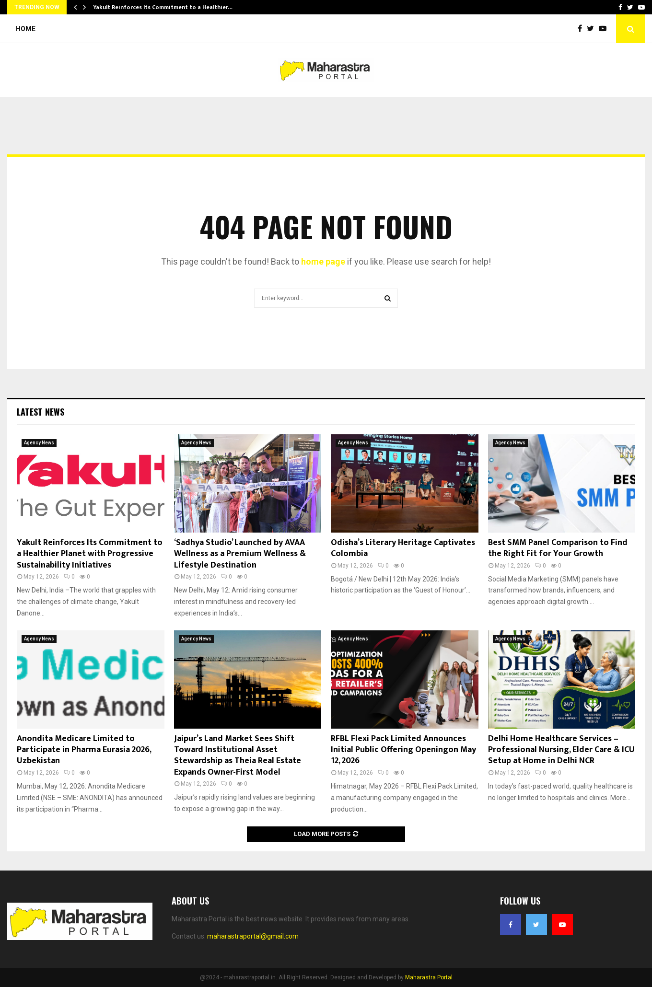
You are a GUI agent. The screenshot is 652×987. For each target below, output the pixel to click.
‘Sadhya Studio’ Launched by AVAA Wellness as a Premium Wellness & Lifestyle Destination (240, 553)
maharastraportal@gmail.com (253, 936)
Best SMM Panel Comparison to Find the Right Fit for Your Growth (558, 548)
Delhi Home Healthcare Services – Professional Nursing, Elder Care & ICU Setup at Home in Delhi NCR (561, 750)
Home (25, 29)
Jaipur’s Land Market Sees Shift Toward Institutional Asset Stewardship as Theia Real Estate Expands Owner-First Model (237, 755)
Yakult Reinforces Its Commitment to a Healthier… (163, 7)
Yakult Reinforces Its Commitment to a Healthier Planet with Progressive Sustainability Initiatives (90, 553)
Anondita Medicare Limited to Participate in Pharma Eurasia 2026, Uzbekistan (84, 750)
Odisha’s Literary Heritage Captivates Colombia (403, 548)
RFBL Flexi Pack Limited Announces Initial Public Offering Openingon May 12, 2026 (403, 750)
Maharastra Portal (429, 977)
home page (323, 261)
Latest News (40, 412)
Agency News (39, 442)
